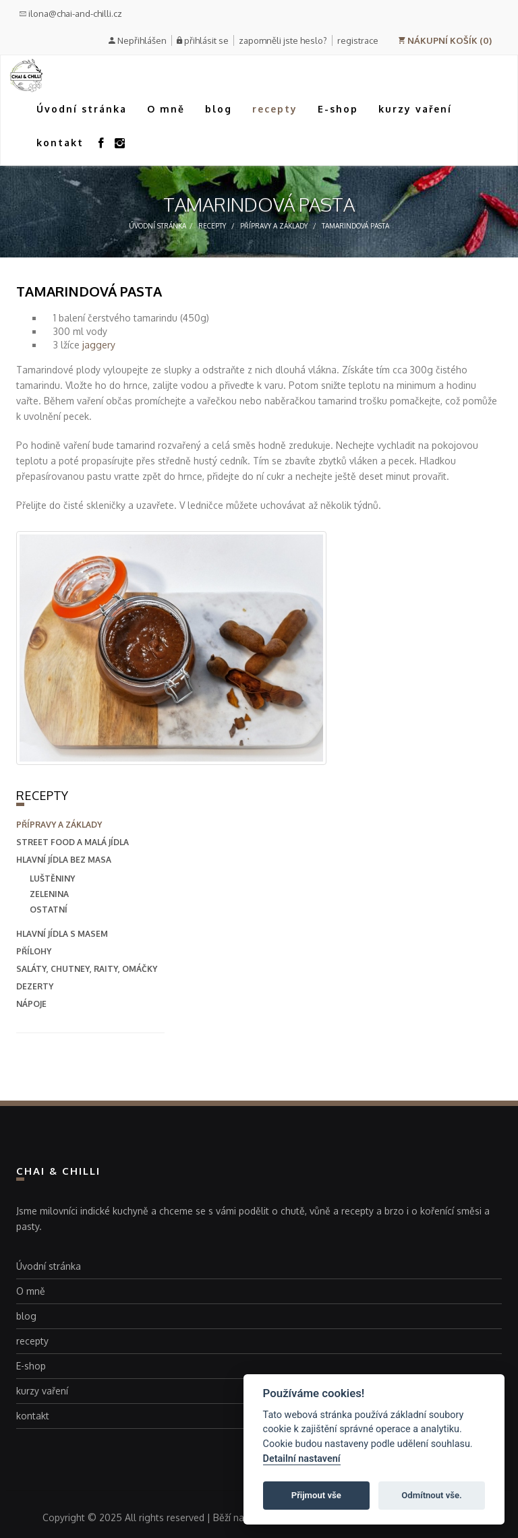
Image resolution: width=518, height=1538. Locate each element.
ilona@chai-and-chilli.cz (71, 13)
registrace (357, 40)
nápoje (31, 1004)
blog (218, 109)
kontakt (60, 142)
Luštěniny (52, 878)
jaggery (98, 344)
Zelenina (49, 894)
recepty (274, 109)
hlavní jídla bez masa (63, 860)
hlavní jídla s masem (62, 934)
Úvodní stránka (81, 109)
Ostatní (48, 909)
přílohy (33, 951)
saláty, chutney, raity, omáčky (86, 969)
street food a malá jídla (72, 842)
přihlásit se (206, 40)
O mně (166, 109)
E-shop (338, 109)
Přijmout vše (316, 1495)
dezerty (34, 986)
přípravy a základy (274, 226)
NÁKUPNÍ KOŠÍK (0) (445, 40)
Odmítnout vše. (431, 1495)
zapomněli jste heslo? (283, 40)
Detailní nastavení (302, 1459)
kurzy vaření (415, 109)
